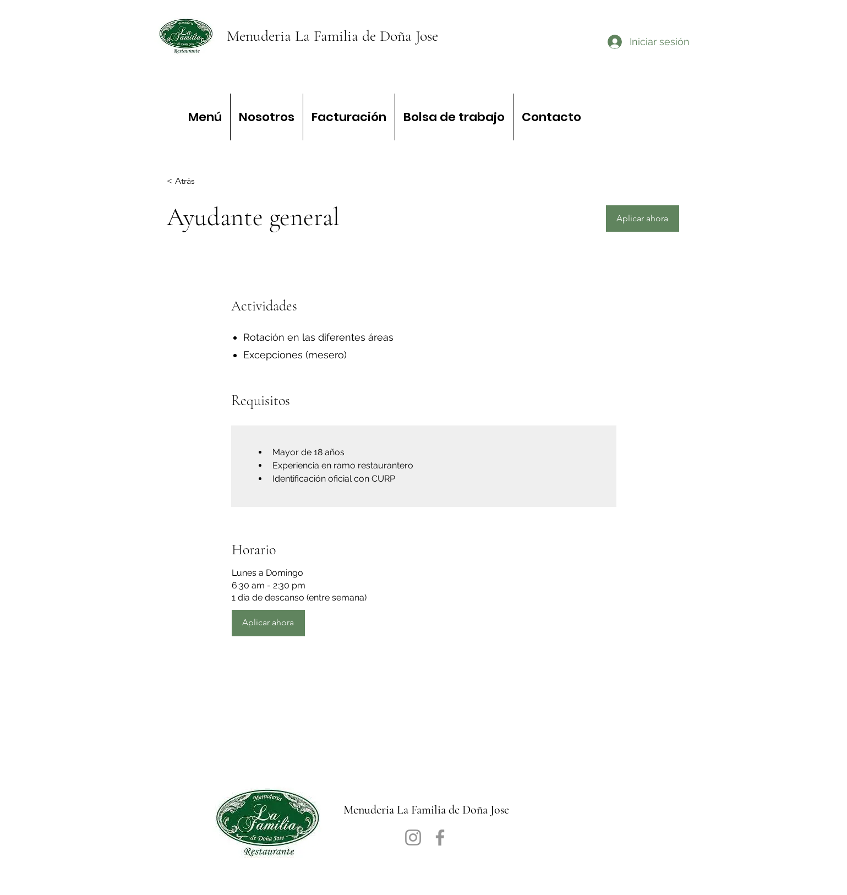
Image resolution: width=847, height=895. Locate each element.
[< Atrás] (206, 181)
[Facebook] (440, 837)
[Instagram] (413, 837)
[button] (642, 218)
